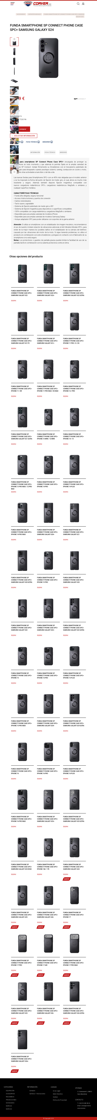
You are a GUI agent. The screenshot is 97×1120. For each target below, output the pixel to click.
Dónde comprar (20, 129)
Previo (14, 39)
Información (35, 152)
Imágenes (63, 152)
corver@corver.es (86, 1105)
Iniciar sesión (84, 3)
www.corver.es (81, 1108)
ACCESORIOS (21, 14)
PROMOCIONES (11, 1100)
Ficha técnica (50, 152)
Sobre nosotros (58, 1094)
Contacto (32, 1090)
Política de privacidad (60, 1100)
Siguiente (14, 172)
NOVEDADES (10, 1103)
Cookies (55, 1097)
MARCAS (9, 1106)
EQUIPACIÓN (10, 1090)
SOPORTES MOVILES (34, 14)
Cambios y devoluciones (37, 1094)
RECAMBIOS (10, 1097)
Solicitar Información (23, 136)
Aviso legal (56, 1091)
